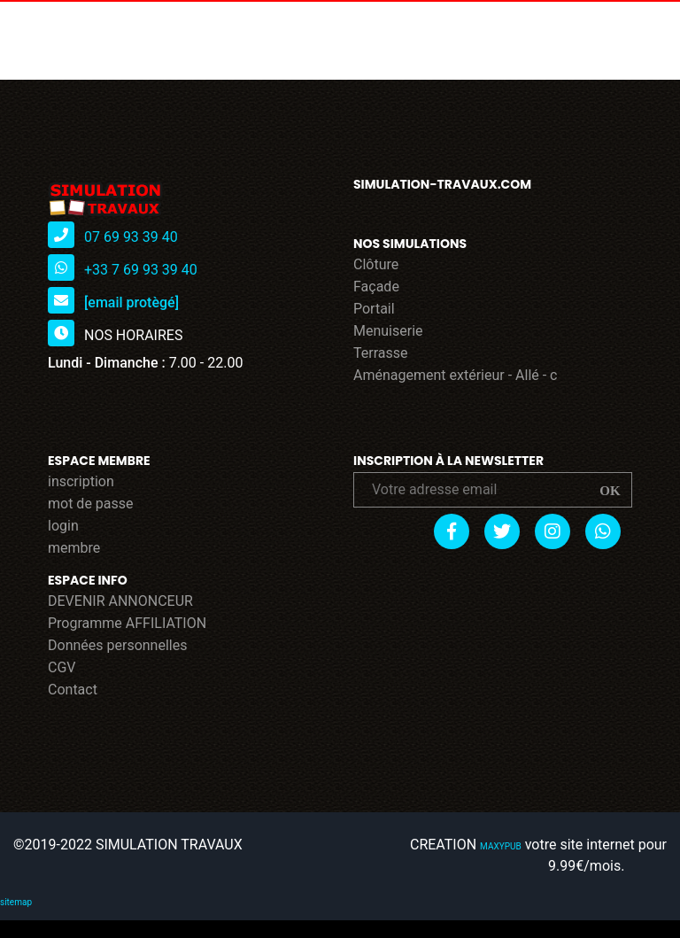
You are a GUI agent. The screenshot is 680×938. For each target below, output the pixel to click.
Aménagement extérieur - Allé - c (455, 375)
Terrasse (380, 353)
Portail (374, 308)
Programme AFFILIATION (127, 623)
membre (74, 547)
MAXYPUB (501, 846)
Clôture (375, 264)
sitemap (16, 902)
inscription (81, 481)
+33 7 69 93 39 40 (140, 269)
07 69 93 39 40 (131, 237)
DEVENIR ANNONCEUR (120, 601)
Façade (376, 286)
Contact (72, 689)
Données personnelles (117, 645)
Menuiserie (388, 330)
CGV (62, 667)
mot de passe (91, 503)
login (63, 525)
